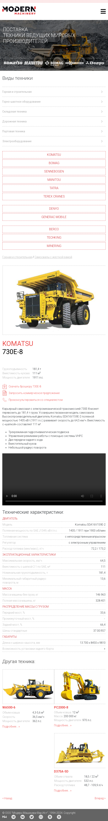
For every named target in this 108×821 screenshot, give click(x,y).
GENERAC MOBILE (54, 217)
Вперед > (100, 798)
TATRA (54, 188)
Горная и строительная (17, 257)
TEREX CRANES (54, 196)
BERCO (54, 229)
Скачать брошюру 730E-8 (25, 386)
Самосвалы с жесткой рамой (53, 257)
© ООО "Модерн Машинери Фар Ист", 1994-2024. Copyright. (39, 812)
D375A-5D (61, 771)
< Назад (7, 798)
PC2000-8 (61, 707)
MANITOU (54, 180)
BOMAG (54, 163)
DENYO (54, 208)
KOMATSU (54, 155)
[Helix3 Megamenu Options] (103, 11)
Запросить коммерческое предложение (34, 393)
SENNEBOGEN (54, 171)
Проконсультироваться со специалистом (36, 399)
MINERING (54, 246)
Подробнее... (10, 726)
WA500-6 (8, 707)
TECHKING (54, 237)
